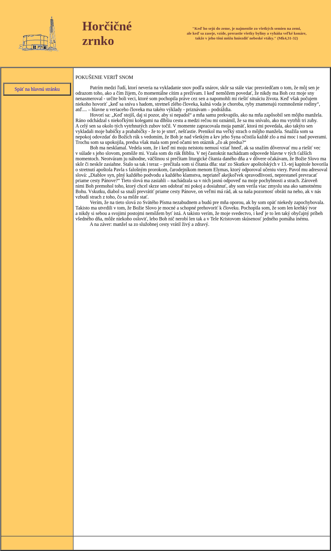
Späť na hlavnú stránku (37, 89)
